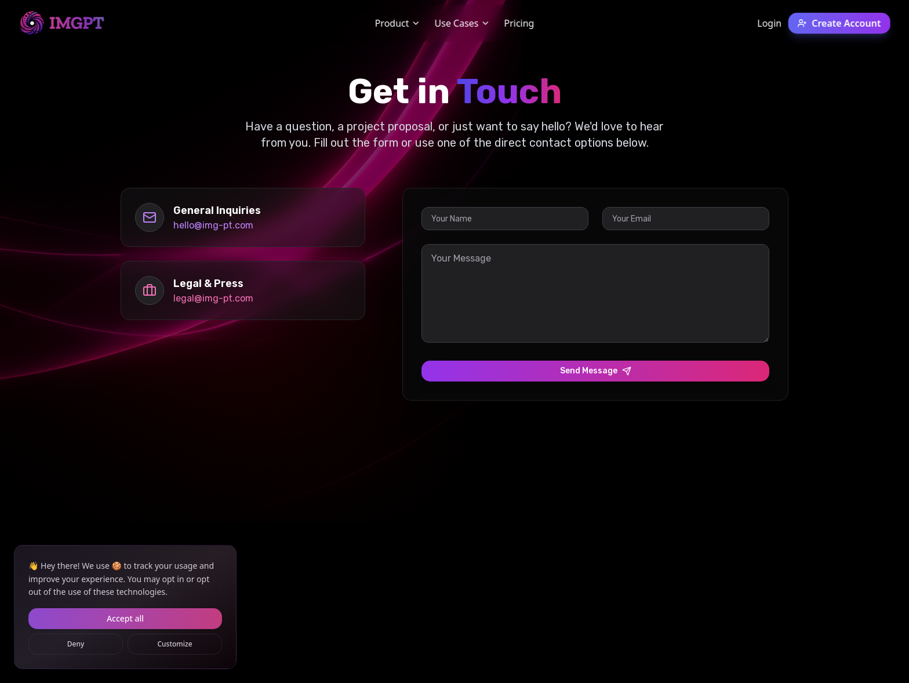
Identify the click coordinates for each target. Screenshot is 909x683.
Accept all (125, 618)
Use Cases (462, 23)
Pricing (519, 23)
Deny (76, 644)
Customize (174, 644)
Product (398, 23)
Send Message (595, 371)
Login (769, 23)
